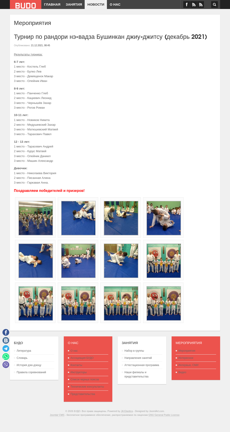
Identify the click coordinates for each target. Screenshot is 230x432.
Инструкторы (79, 372)
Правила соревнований (31, 372)
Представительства (83, 394)
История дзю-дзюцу (29, 365)
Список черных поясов (85, 379)
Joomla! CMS (57, 415)
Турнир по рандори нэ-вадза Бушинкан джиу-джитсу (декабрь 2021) (110, 36)
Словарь (22, 358)
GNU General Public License (163, 415)
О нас (74, 350)
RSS (200, 4)
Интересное (185, 358)
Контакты (76, 365)
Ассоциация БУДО (82, 358)
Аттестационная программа (141, 365)
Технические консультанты (87, 386)
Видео (182, 372)
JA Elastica (127, 411)
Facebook (186, 4)
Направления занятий (138, 358)
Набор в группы (134, 350)
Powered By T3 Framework (115, 423)
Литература (24, 350)
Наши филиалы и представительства (136, 374)
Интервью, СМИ (188, 365)
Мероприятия (186, 350)
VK (193, 4)
